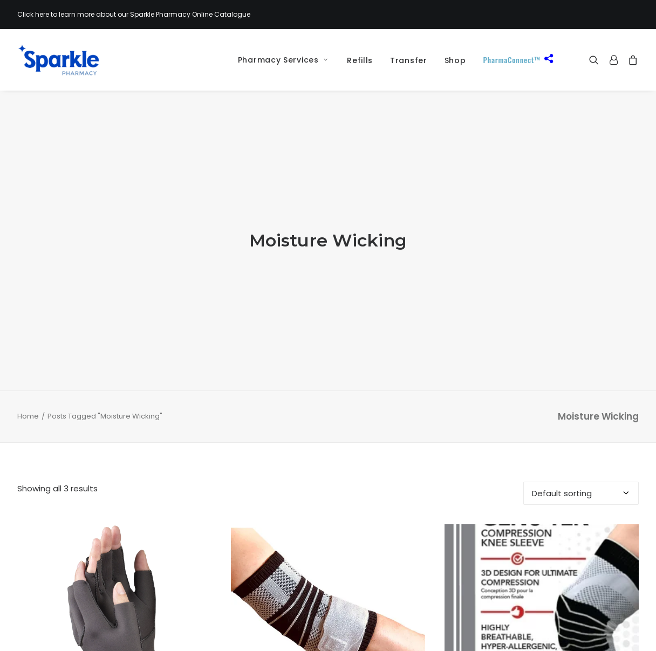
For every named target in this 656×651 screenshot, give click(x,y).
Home (28, 372)
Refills (360, 60)
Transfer (408, 60)
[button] (596, 60)
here (42, 14)
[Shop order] (581, 449)
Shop (455, 60)
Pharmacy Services (282, 59)
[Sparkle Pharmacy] (58, 60)
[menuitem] (278, 60)
